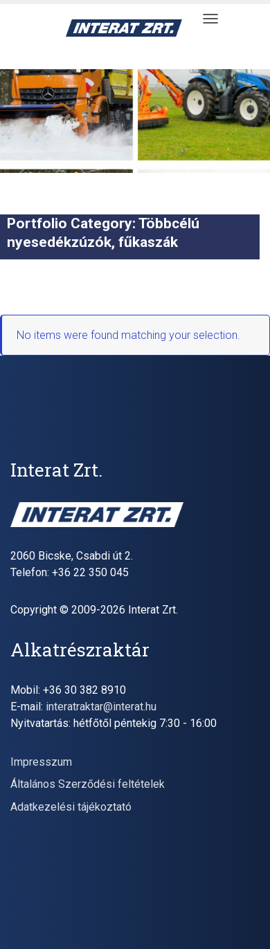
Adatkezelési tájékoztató (71, 806)
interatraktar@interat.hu (101, 706)
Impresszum (41, 761)
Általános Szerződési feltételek (87, 784)
